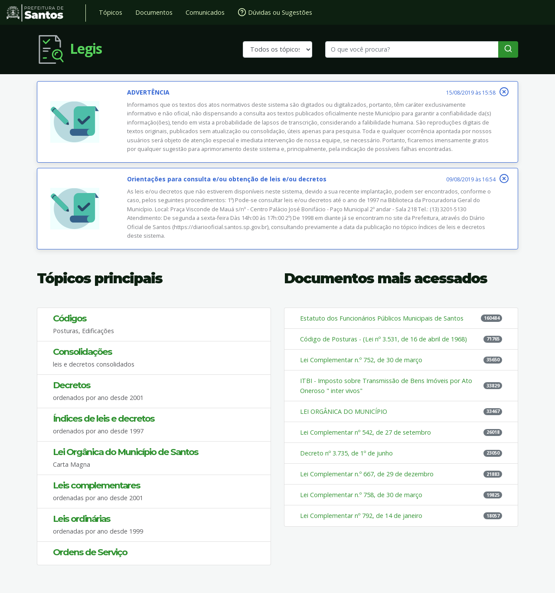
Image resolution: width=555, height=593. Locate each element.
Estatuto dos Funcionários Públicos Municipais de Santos (382, 318)
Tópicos (110, 12)
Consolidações (82, 351)
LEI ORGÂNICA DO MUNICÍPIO (343, 411)
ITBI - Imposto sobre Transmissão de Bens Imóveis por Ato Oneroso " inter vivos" (386, 386)
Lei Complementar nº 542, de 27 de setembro (365, 432)
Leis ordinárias (81, 518)
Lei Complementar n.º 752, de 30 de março (361, 360)
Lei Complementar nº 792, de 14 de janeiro (361, 515)
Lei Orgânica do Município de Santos (125, 451)
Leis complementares (96, 485)
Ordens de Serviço (90, 552)
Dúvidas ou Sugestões (275, 12)
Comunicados (205, 12)
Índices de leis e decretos (103, 418)
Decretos (71, 385)
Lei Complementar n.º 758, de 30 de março (361, 495)
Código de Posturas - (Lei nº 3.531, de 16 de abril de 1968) (383, 339)
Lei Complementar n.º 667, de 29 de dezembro (367, 474)
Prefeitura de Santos (46, 13)
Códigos (69, 318)
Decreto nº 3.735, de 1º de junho (346, 453)
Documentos (154, 12)
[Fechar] (504, 92)
